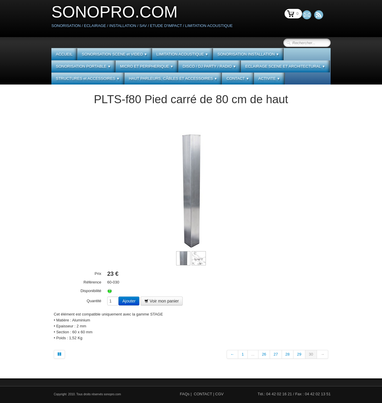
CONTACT (237, 78)
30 (311, 354)
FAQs (185, 394)
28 (287, 354)
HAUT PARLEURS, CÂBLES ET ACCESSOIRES (173, 78)
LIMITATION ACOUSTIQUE (182, 54)
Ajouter (128, 301)
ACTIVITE (269, 78)
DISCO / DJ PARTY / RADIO (209, 66)
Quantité (94, 301)
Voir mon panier (161, 301)
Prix (98, 273)
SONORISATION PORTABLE (83, 66)
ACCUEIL (64, 54)
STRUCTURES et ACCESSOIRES (88, 78)
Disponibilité (90, 291)
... (253, 354)
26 (264, 354)
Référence (92, 282)
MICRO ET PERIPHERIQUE (146, 66)
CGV (219, 394)
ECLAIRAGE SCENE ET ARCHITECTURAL (285, 66)
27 (276, 354)
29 (299, 354)
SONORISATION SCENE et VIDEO (114, 54)
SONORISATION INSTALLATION (248, 54)
